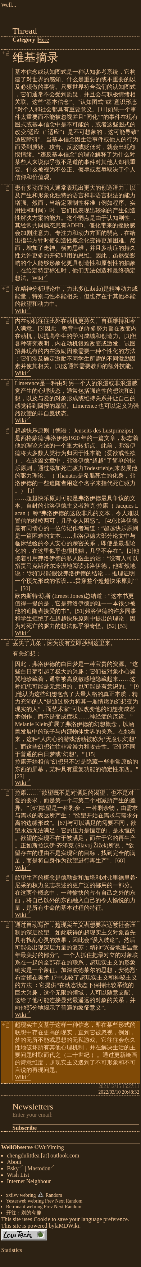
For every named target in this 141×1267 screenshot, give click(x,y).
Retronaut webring (24, 1208)
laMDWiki (67, 1227)
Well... (8, 5)
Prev (49, 1202)
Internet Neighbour (29, 1183)
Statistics (11, 1251)
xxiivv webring (21, 1196)
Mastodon (41, 1170)
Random (54, 1196)
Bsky (15, 1170)
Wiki (40, 278)
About (14, 1163)
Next (59, 1202)
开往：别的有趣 (23, 1214)
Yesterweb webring (25, 1202)
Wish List (18, 1176)
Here (43, 40)
